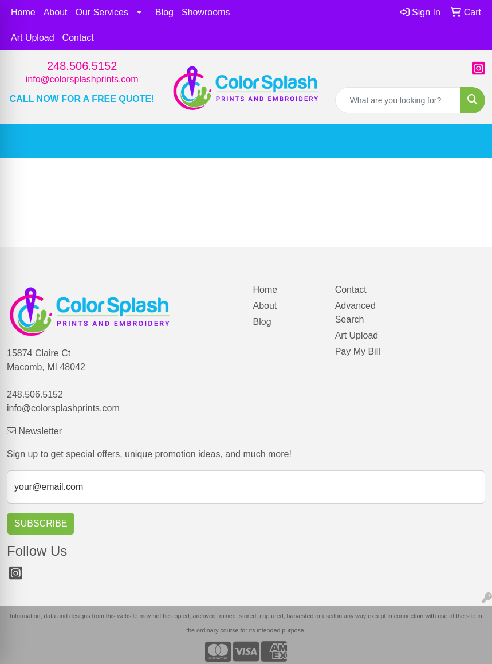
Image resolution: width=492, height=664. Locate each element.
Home (23, 12)
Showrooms (206, 12)
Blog (164, 12)
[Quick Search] (398, 100)
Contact (78, 37)
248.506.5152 (82, 66)
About (56, 12)
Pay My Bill (357, 351)
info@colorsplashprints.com (82, 79)
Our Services (102, 12)
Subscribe (40, 523)
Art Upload (32, 37)
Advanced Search (355, 312)
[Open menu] (469, 140)
